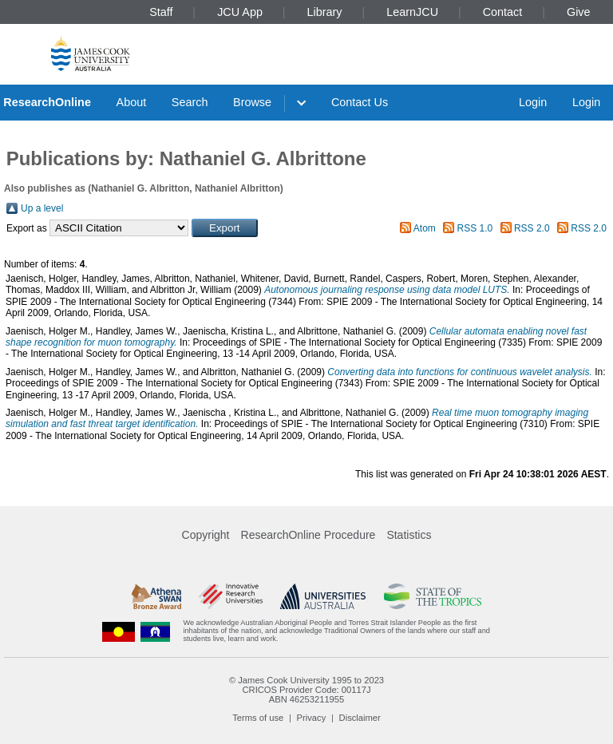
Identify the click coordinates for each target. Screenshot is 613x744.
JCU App (240, 12)
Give (579, 12)
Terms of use (257, 717)
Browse (252, 102)
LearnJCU (412, 12)
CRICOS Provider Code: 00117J (306, 690)
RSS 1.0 (475, 228)
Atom (424, 228)
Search (190, 102)
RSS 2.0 (532, 228)
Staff (160, 12)
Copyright (206, 534)
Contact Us (359, 102)
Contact (503, 12)
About (132, 102)
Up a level (42, 208)
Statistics (408, 534)
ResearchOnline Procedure (308, 534)
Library (324, 12)
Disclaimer (360, 717)
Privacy (311, 717)
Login (533, 102)
